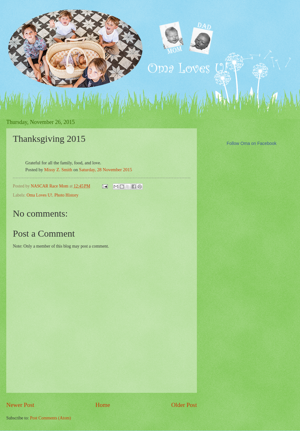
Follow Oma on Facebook (252, 143)
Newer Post (20, 405)
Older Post (184, 405)
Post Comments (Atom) (50, 418)
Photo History (66, 195)
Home (102, 405)
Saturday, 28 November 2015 (105, 169)
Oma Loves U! (39, 195)
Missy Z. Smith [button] (58, 169)
